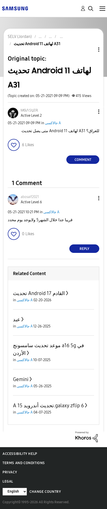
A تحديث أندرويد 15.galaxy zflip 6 (48, 405)
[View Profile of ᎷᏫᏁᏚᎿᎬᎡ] (29, 110)
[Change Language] (14, 492)
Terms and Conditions (23, 463)
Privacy (9, 472)
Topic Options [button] (90, 49)
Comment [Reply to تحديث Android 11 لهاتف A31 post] (83, 160)
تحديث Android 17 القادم (39, 293)
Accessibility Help (19, 454)
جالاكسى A (53, 123)
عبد (16, 319)
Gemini (20, 379)
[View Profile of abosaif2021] (30, 197)
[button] (91, 111)
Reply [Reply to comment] (84, 249)
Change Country (45, 492)
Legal (7, 481)
